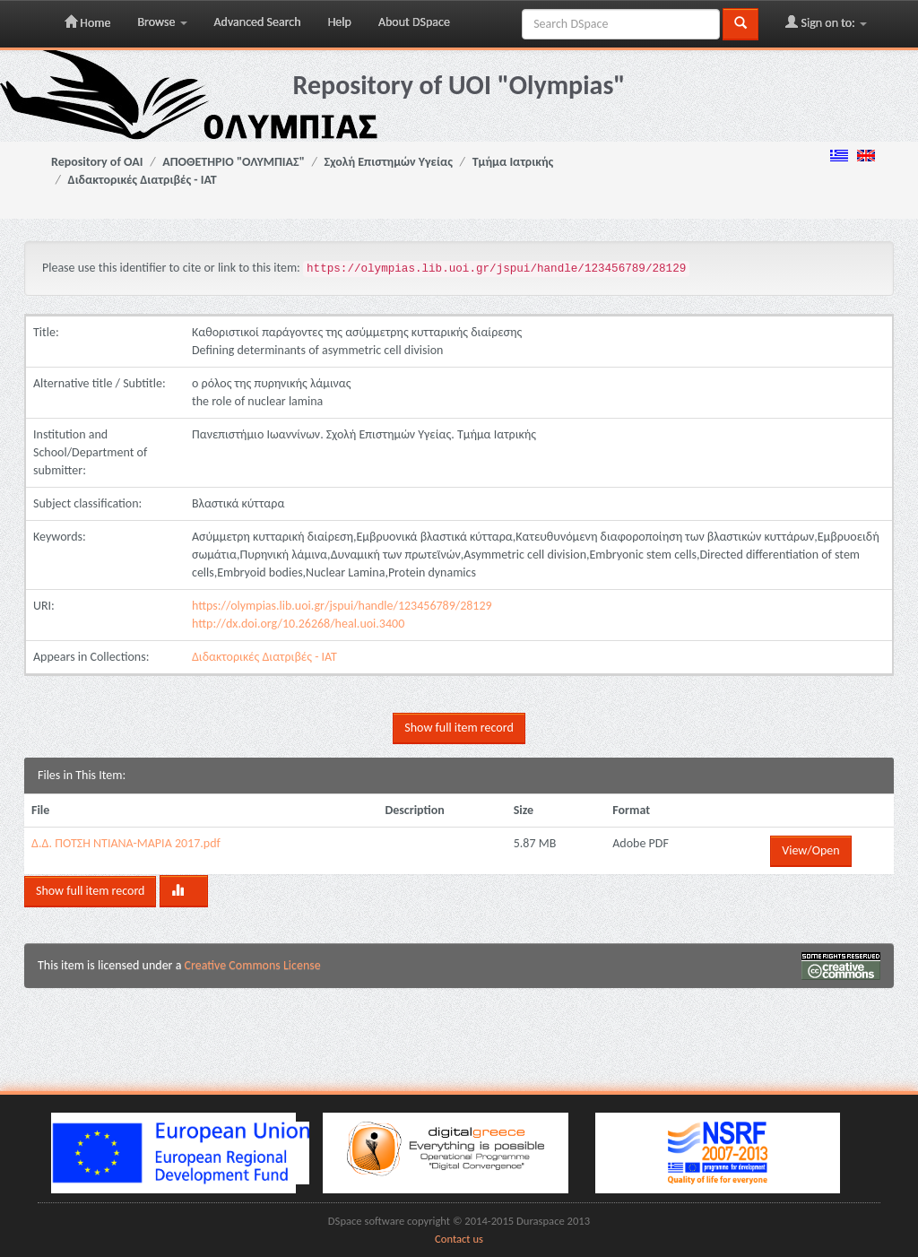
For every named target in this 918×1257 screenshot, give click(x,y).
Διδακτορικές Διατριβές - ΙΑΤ (142, 179)
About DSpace (414, 22)
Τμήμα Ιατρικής (513, 161)
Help (339, 22)
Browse (161, 22)
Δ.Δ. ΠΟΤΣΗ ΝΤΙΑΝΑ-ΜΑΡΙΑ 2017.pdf (126, 843)
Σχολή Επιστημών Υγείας (389, 161)
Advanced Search (257, 22)
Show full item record (458, 727)
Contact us (459, 1238)
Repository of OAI (97, 161)
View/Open (810, 850)
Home (87, 22)
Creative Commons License (253, 965)
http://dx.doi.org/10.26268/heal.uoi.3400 (298, 623)
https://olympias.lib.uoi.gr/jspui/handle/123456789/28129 (342, 605)
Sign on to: (826, 22)
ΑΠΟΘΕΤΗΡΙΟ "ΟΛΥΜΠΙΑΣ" (233, 161)
